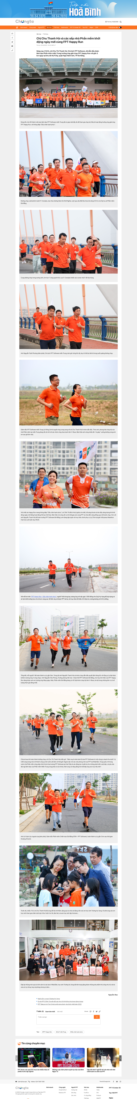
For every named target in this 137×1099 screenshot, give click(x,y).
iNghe (97, 27)
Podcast (98, 1090)
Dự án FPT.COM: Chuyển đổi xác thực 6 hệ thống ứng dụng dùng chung (60, 1001)
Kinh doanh (24, 27)
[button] (120, 1053)
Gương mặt (74, 1085)
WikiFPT (98, 1093)
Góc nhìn (73, 1090)
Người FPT (43, 27)
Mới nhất (59, 1011)
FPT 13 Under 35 (80, 27)
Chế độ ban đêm (115, 27)
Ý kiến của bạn (68, 1016)
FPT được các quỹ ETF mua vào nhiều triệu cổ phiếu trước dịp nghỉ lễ (33, 1065)
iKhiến (85, 1085)
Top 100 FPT (113, 1088)
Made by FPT (62, 1087)
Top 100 (90, 27)
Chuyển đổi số (62, 1085)
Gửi (97, 1017)
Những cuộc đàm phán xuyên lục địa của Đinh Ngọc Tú (68, 1065)
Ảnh (97, 1087)
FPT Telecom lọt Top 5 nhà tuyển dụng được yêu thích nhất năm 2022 (59, 1004)
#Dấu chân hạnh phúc (76, 1027)
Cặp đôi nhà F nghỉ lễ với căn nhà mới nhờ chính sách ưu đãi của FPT (101, 1065)
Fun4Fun (86, 1087)
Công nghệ (33, 27)
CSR (103, 27)
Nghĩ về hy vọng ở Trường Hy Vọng (49, 999)
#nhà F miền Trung (61, 1027)
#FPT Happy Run (47, 1027)
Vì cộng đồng (87, 1090)
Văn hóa (51, 27)
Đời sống (73, 1087)
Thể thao (59, 27)
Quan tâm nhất (50, 1011)
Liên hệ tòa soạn (21, 1076)
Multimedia (68, 27)
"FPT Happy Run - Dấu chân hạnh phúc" (43, 597)
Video (98, 1085)
